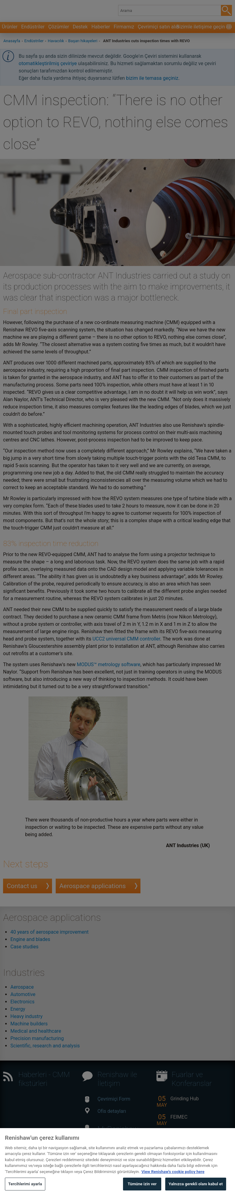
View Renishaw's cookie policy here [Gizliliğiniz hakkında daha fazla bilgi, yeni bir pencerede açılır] (172, 1176)
